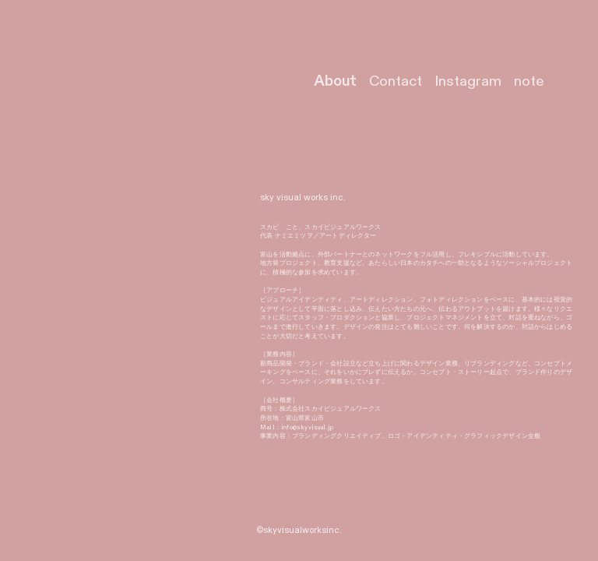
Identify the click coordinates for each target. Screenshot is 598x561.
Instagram (467, 81)
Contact (395, 81)
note (529, 81)
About (335, 81)
